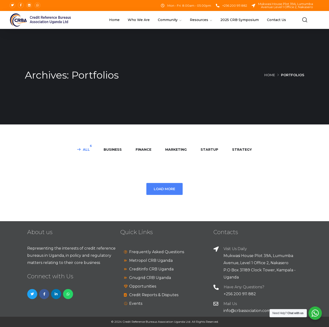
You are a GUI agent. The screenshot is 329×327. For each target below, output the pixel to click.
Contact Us (276, 20)
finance (143, 149)
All (86, 149)
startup (209, 149)
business (113, 149)
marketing (176, 149)
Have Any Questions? (244, 287)
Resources (199, 20)
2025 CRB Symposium (239, 20)
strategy (242, 149)
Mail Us (230, 303)
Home (114, 20)
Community (168, 20)
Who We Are (139, 20)
